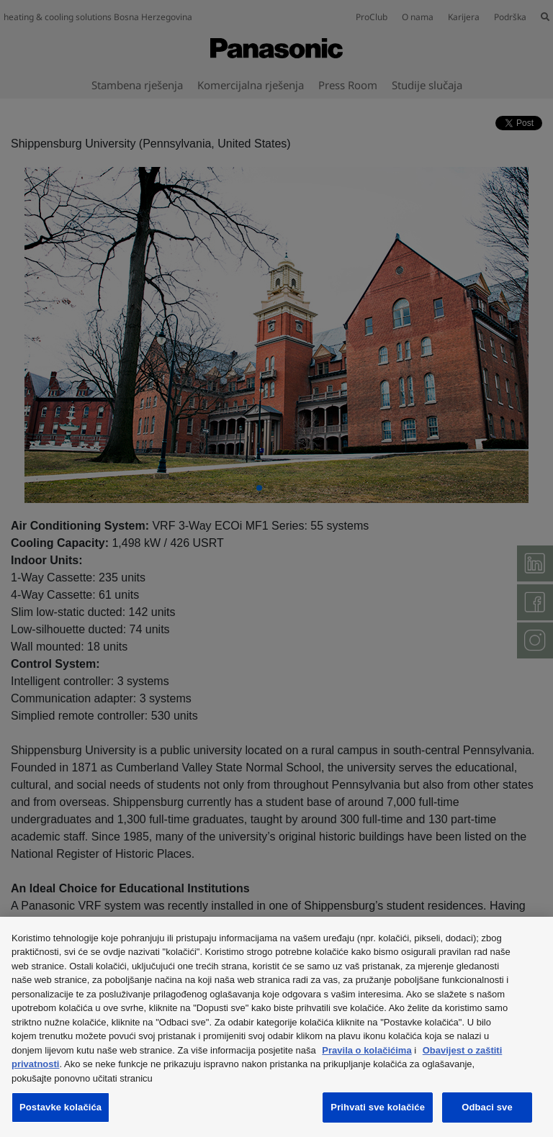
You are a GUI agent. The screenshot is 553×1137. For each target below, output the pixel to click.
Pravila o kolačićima (366, 1050)
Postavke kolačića (60, 1107)
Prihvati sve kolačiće (378, 1107)
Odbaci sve (487, 1107)
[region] (276, 1027)
